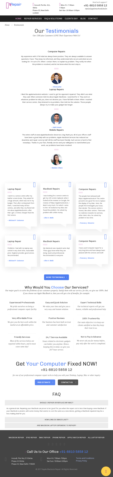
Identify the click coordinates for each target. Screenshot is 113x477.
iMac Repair (44, 437)
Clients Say (70, 19)
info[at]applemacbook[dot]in (96, 9)
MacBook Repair (16, 437)
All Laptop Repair (96, 437)
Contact (89, 19)
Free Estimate (43, 396)
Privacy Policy (81, 460)
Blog (80, 19)
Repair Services (35, 19)
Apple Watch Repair (76, 437)
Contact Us (67, 396)
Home (22, 19)
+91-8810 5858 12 (95, 5)
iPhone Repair (58, 437)
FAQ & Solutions (53, 19)
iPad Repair (31, 437)
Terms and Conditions (85, 458)
